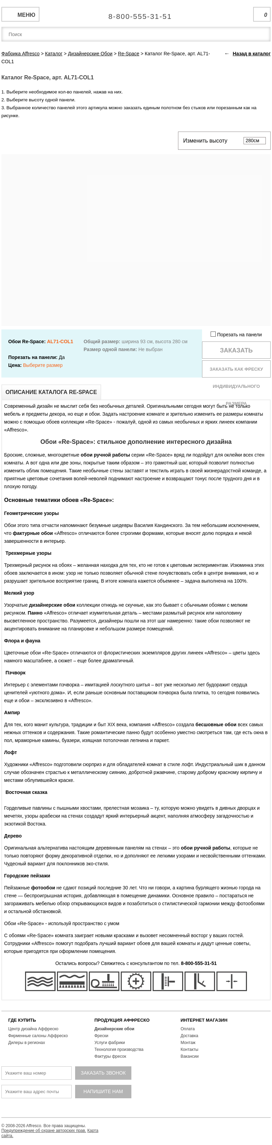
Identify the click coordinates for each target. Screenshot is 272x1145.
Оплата (187, 1028)
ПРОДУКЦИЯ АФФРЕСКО (122, 1020)
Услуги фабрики (109, 1042)
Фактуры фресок (110, 1056)
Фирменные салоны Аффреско (38, 1035)
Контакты (189, 1049)
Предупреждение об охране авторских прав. (43, 1130)
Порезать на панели (236, 334)
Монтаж (188, 1042)
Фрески (101, 1035)
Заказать (236, 350)
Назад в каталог (252, 53)
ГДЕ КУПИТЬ (22, 1020)
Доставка (189, 1035)
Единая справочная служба (136, 13)
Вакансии (189, 1056)
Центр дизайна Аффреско (33, 1028)
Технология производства (118, 1049)
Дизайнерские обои (114, 1028)
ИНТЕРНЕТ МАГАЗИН (203, 1020)
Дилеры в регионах (26, 1042)
